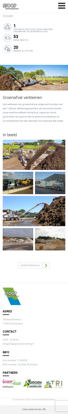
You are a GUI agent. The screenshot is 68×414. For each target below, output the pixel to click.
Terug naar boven (31, 409)
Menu (61, 5)
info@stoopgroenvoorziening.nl (18, 343)
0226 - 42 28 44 (10, 339)
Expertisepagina (30, 265)
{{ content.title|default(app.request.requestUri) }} (11, 6)
